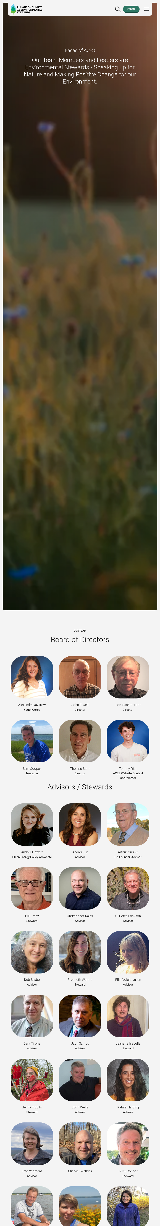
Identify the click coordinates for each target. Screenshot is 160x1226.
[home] (26, 9)
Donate (131, 8)
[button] (145, 9)
